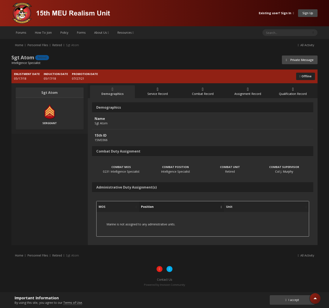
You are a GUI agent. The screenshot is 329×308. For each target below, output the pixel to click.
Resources (125, 33)
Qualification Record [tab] (293, 91)
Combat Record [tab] (202, 91)
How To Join (43, 33)
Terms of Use (72, 303)
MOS (117, 207)
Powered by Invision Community (164, 285)
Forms (81, 33)
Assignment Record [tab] (247, 91)
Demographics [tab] (112, 91)
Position (180, 207)
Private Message (300, 60)
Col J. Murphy (284, 171)
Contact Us (164, 279)
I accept (292, 300)
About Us (101, 33)
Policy (64, 33)
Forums (21, 33)
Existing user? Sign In (276, 13)
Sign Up (307, 13)
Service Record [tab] (157, 91)
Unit (265, 207)
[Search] (275, 32)
